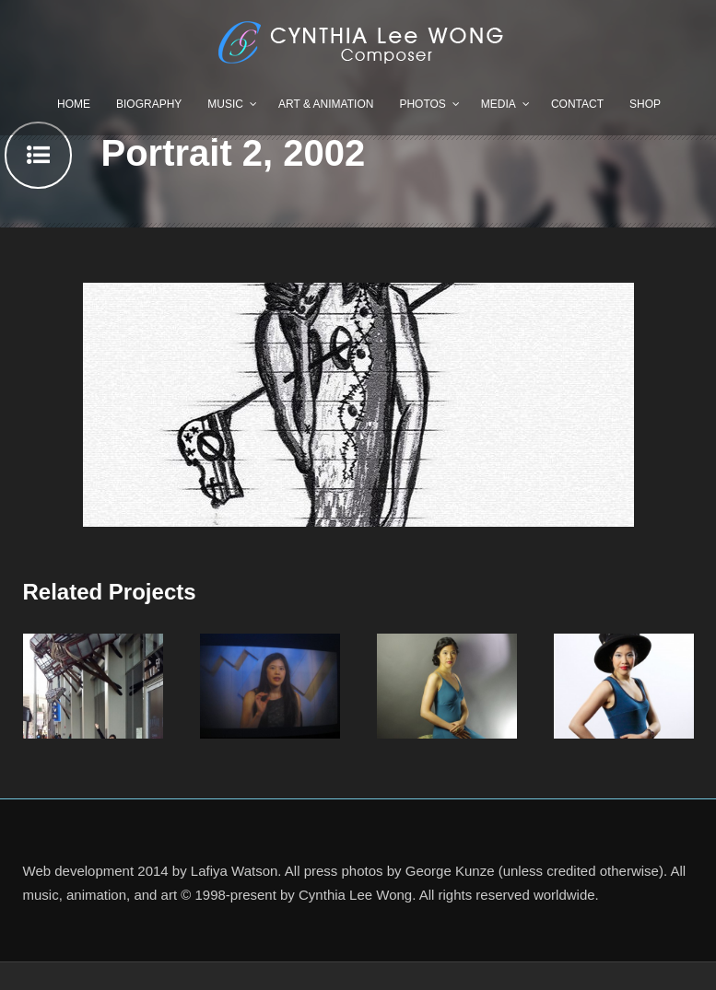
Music (225, 104)
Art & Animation (325, 104)
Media (498, 104)
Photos (422, 104)
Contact (577, 104)
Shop (645, 104)
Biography (149, 104)
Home (73, 104)
